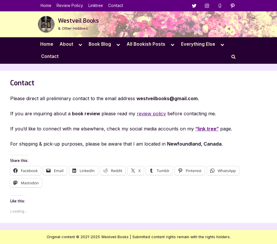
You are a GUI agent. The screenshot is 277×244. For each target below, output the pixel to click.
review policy (151, 113)
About (66, 44)
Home (46, 5)
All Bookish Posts (146, 44)
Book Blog (100, 44)
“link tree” (207, 129)
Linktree (95, 5)
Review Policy (70, 5)
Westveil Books (78, 20)
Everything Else (198, 44)
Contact (115, 5)
